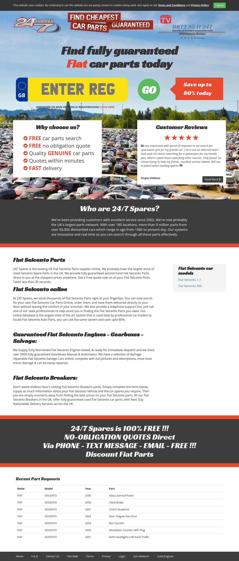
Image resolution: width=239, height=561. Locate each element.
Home (19, 556)
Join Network (141, 556)
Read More (213, 179)
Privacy (106, 556)
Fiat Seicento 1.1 (189, 280)
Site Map (72, 556)
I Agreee (219, 5)
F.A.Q (34, 556)
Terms (90, 556)
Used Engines (165, 556)
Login (122, 556)
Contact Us (52, 556)
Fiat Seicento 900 (190, 286)
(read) (200, 38)
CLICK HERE (107, 107)
